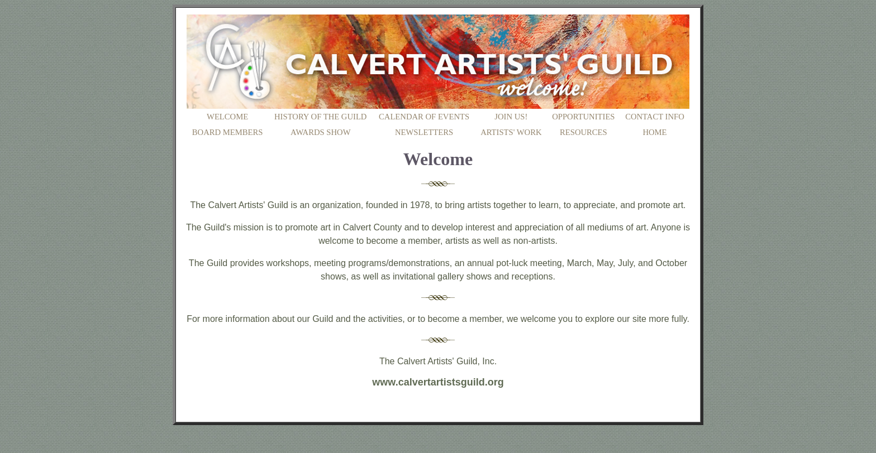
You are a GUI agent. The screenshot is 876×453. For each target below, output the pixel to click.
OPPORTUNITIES (583, 116)
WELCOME (227, 116)
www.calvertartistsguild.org (437, 382)
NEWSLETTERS (424, 132)
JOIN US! (510, 116)
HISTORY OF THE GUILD (320, 116)
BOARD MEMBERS (227, 132)
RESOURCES (583, 132)
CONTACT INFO (654, 116)
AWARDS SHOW (321, 132)
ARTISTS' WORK (510, 132)
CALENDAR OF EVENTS (424, 116)
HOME (654, 132)
